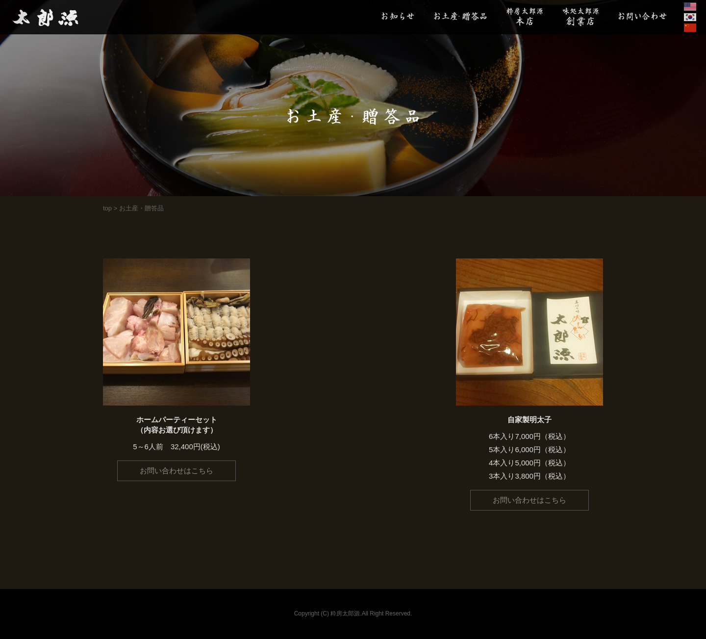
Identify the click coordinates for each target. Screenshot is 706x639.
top (107, 208)
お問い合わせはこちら (176, 470)
